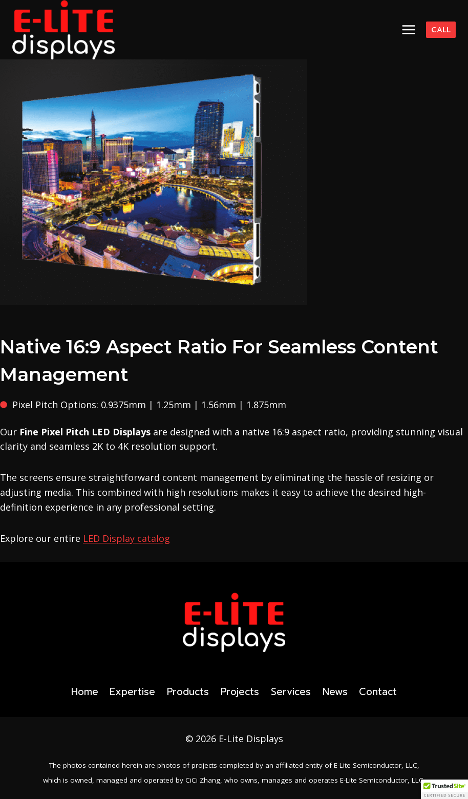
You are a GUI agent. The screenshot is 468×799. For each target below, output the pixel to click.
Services (291, 691)
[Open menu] (409, 29)
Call (441, 29)
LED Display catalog (126, 538)
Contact (378, 691)
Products (188, 691)
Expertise (132, 691)
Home (84, 691)
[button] (444, 789)
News (335, 691)
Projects (240, 691)
